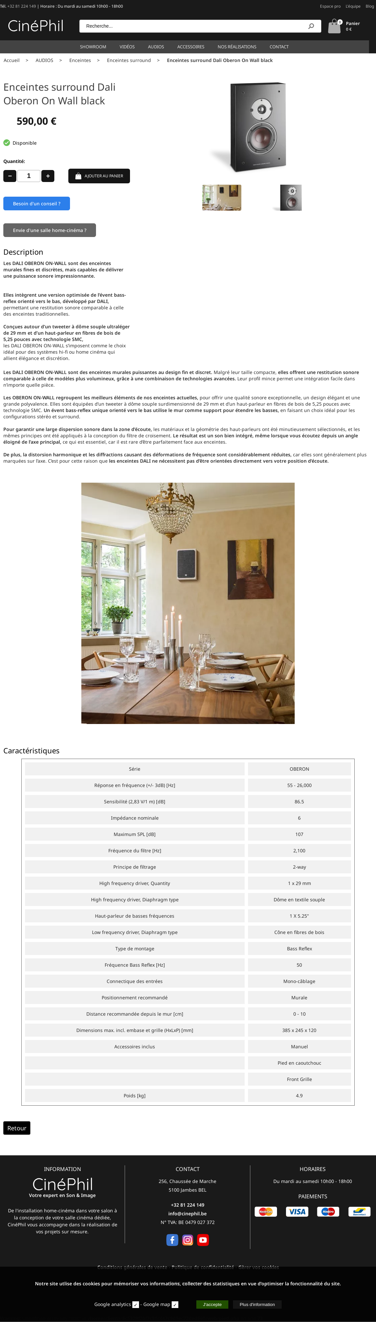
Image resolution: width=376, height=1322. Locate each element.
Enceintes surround (129, 60)
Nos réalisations (240, 47)
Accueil (12, 60)
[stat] (135, 1304)
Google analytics (112, 1304)
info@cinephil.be (187, 1214)
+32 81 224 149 (21, 6)
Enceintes (80, 60)
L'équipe (353, 6)
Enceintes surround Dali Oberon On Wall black (220, 60)
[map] (175, 1304)
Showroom (97, 47)
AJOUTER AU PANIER (99, 176)
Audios (160, 47)
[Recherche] (311, 26)
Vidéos (130, 47)
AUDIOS (44, 60)
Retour (16, 1129)
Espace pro (330, 6)
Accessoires (194, 47)
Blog (370, 6)
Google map (156, 1304)
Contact (282, 47)
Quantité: (14, 161)
